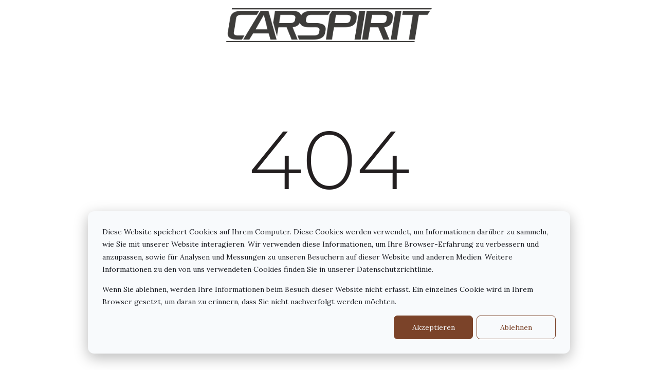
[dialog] (329, 282)
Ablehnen (516, 327)
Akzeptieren (433, 327)
